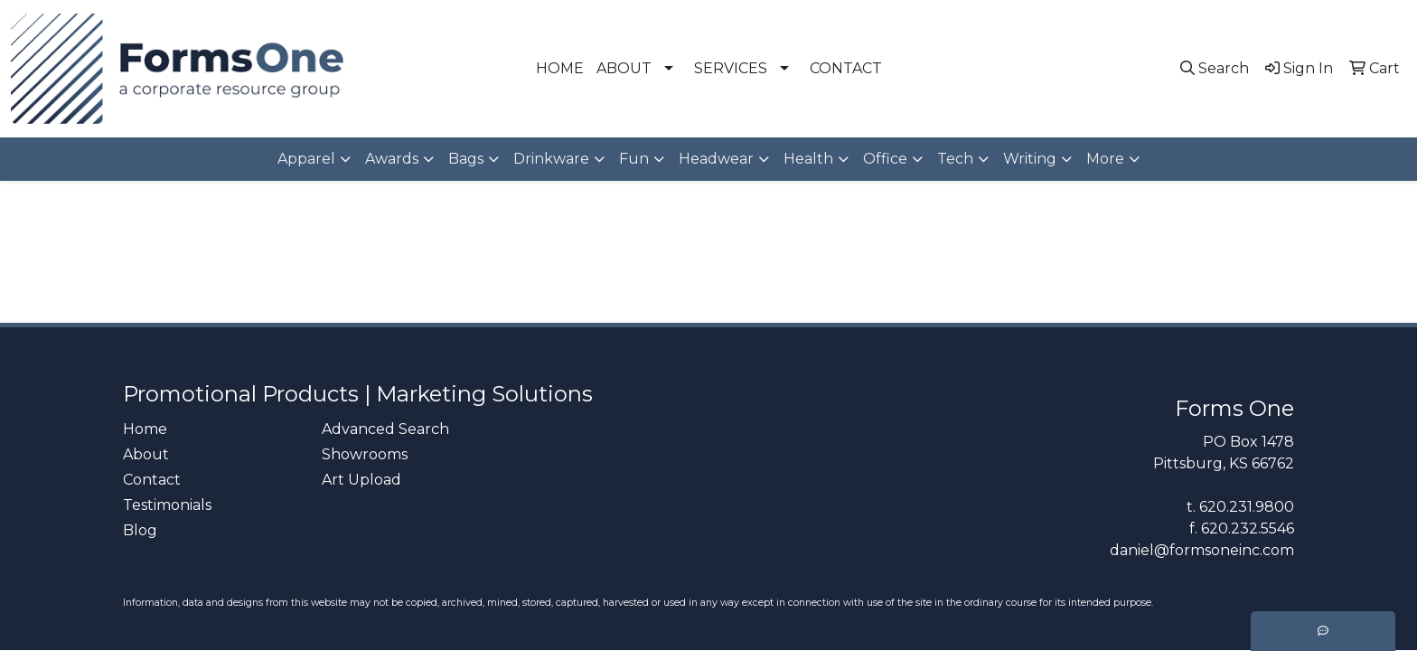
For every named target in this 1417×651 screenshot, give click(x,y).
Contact (152, 479)
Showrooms (365, 454)
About (146, 454)
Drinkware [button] (551, 158)
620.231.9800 (1246, 506)
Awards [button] (391, 158)
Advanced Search (385, 429)
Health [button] (808, 158)
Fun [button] (634, 158)
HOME (560, 68)
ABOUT (624, 68)
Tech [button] (955, 158)
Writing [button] (1029, 158)
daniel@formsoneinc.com (1202, 550)
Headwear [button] (716, 158)
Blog (140, 530)
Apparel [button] (306, 158)
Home (145, 429)
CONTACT (846, 68)
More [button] (1105, 158)
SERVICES (730, 68)
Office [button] (885, 158)
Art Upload (361, 479)
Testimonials (167, 505)
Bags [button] (465, 158)
